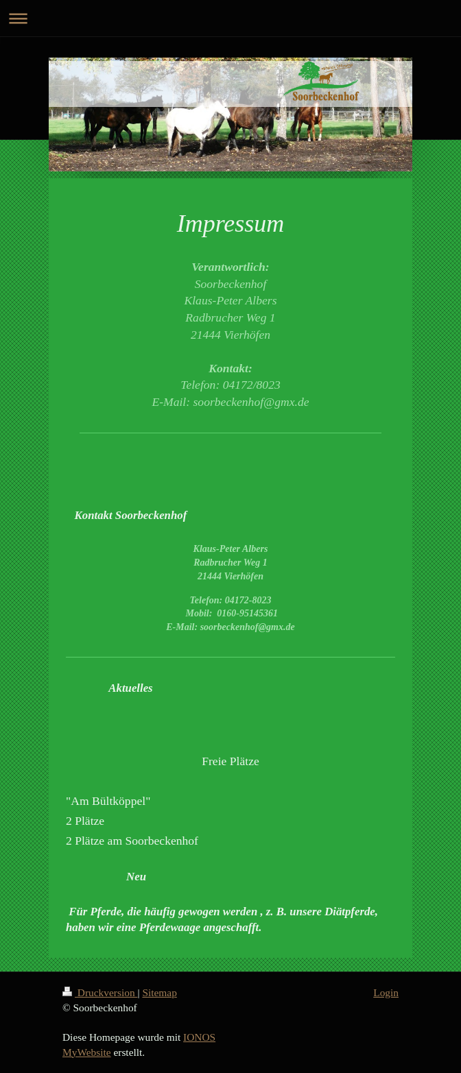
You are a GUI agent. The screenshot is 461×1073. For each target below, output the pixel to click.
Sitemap (159, 992)
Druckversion (99, 992)
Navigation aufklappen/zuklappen (230, 18)
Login (386, 992)
